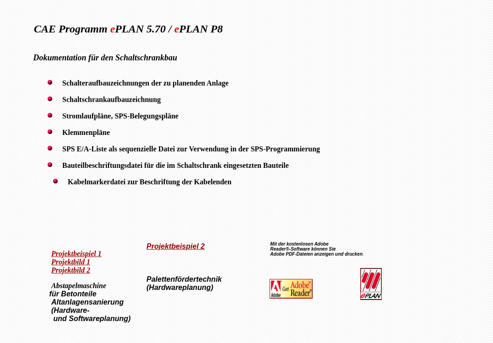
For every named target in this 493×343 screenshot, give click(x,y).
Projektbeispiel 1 (76, 253)
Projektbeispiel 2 (175, 246)
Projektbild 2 (70, 270)
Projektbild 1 (70, 262)
